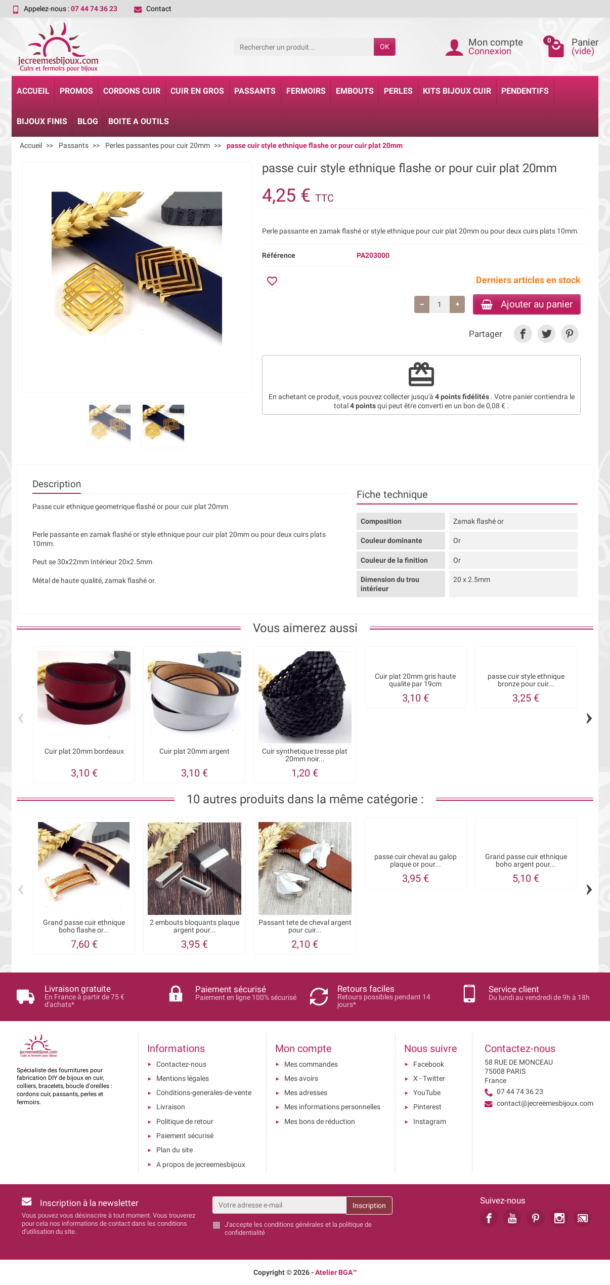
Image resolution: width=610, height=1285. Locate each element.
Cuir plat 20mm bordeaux (84, 751)
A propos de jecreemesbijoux (200, 1164)
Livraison (170, 1107)
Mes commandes (311, 1064)
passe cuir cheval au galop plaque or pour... (415, 860)
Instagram (429, 1121)
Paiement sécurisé (184, 1136)
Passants (255, 91)
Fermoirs (306, 91)
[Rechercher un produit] (304, 46)
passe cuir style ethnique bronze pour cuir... (526, 680)
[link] (523, 333)
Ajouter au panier (527, 304)
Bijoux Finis (42, 121)
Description (56, 484)
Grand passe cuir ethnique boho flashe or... (84, 926)
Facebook (428, 1064)
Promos (76, 91)
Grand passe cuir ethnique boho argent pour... (526, 860)
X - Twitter (429, 1078)
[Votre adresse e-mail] (279, 1205)
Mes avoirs (301, 1078)
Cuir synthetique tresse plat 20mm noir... (304, 755)
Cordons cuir (131, 91)
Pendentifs (525, 91)
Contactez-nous (181, 1064)
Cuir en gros (197, 91)
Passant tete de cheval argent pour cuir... (305, 926)
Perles (398, 91)
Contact (152, 9)
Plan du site (174, 1150)
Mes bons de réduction (319, 1121)
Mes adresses (305, 1092)
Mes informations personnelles (332, 1107)
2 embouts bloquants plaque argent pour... (194, 926)
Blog (87, 121)
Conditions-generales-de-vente (203, 1092)
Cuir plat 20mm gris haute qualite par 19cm (415, 680)
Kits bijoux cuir (457, 91)
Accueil (33, 91)
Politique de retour (184, 1121)
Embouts (355, 91)
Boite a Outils (138, 121)
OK (384, 47)
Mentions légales (182, 1078)
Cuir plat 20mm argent (194, 751)
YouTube (427, 1092)
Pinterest (427, 1107)
